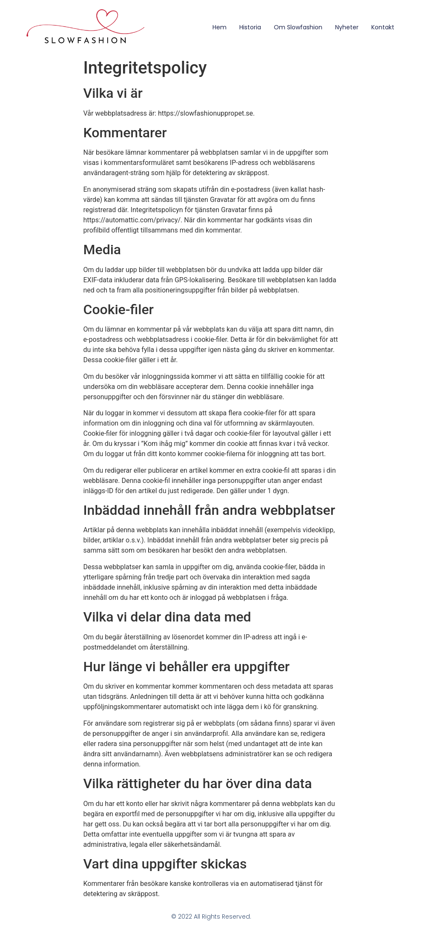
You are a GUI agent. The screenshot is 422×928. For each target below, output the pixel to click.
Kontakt (382, 27)
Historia (250, 27)
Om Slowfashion (298, 27)
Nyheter (347, 27)
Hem (219, 27)
